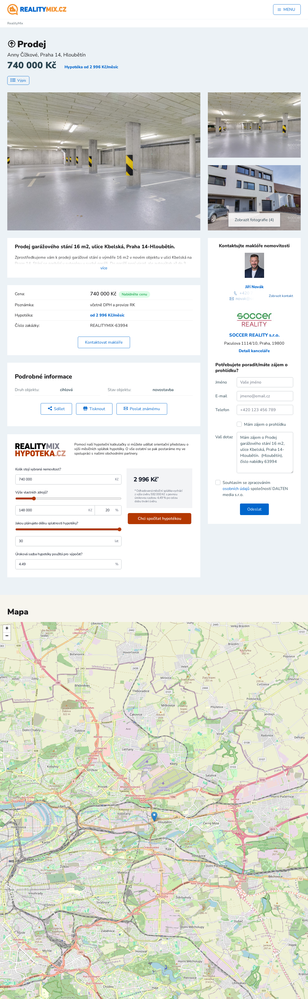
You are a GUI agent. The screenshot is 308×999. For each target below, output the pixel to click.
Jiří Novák (254, 287)
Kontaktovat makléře (104, 342)
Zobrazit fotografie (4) (254, 220)
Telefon (222, 410)
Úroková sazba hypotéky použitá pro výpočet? (48, 554)
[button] (154, 816)
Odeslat (254, 509)
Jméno (221, 382)
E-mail (221, 396)
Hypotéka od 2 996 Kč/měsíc (91, 67)
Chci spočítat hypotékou (159, 518)
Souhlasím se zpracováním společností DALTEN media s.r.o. (255, 488)
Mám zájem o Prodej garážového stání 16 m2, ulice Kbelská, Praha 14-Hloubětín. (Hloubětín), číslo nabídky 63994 (265, 452)
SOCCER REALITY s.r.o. (254, 335)
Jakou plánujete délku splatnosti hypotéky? (46, 523)
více (103, 268)
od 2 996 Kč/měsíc (107, 315)
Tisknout (94, 409)
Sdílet (56, 409)
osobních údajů (236, 488)
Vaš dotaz (224, 437)
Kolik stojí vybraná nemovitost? (38, 469)
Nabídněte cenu (134, 294)
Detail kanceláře (254, 351)
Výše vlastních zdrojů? (31, 492)
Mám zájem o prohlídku (265, 424)
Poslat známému (142, 409)
